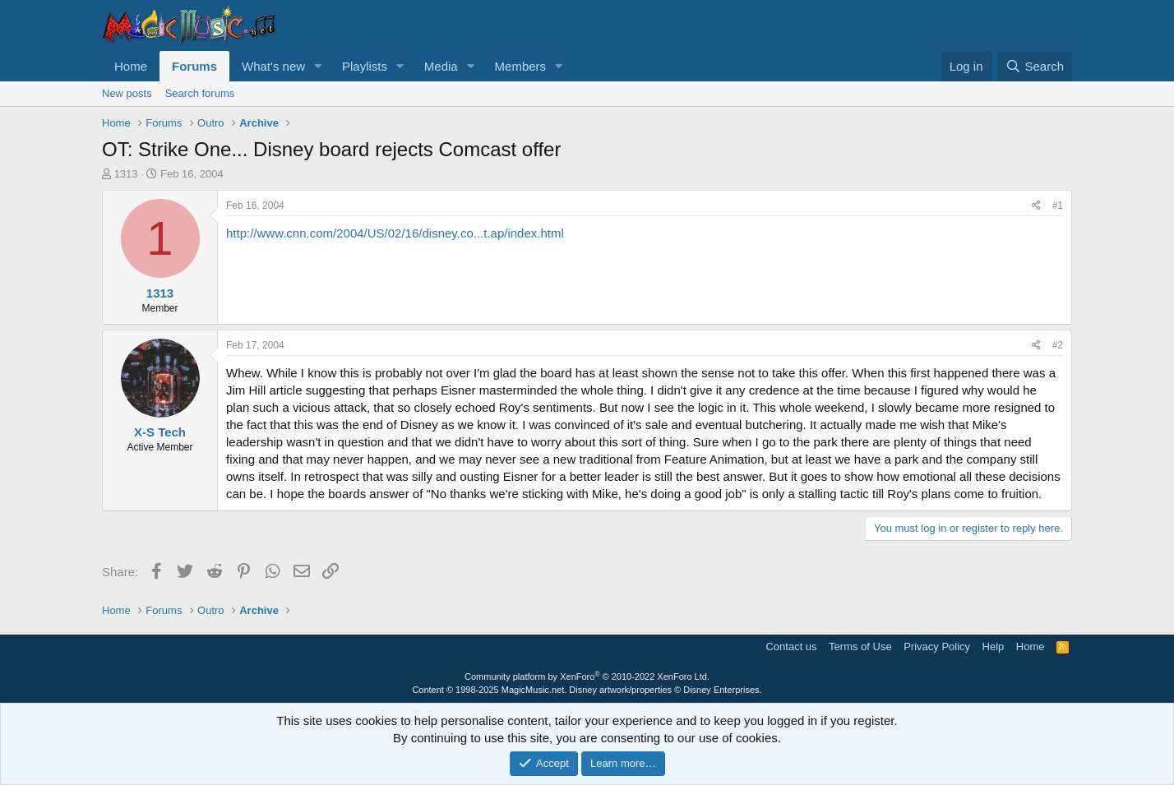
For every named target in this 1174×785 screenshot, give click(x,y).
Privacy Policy (937, 646)
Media (441, 66)
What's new (273, 66)
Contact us (790, 646)
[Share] (1036, 205)
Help (993, 646)
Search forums (200, 93)
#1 (1057, 205)
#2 (1057, 345)
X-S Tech (160, 432)
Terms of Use (860, 646)
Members (521, 66)
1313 (126, 174)
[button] (318, 66)
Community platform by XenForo (587, 676)
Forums (194, 66)
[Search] (1034, 66)
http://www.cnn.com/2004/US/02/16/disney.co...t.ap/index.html (395, 233)
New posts (127, 93)
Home (130, 66)
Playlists (364, 66)
